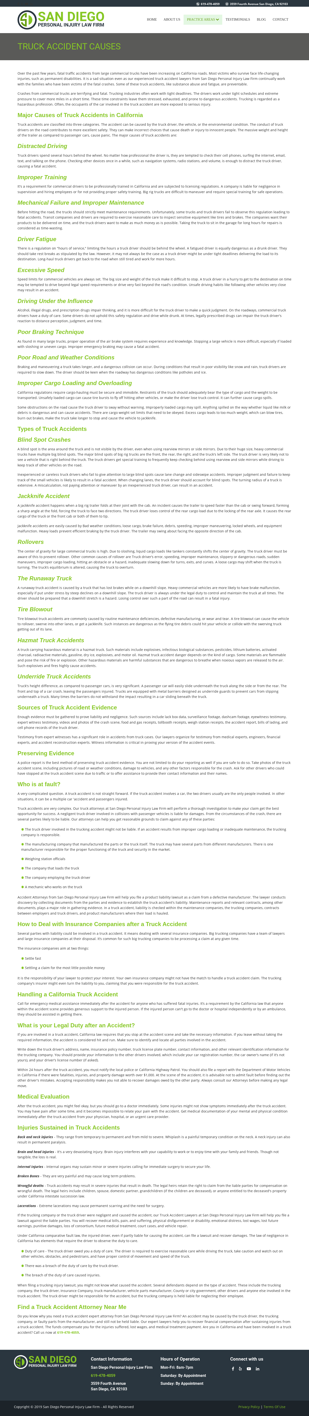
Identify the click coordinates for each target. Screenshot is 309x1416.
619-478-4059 (210, 4)
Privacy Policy (249, 1406)
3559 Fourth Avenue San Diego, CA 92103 (259, 4)
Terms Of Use (274, 1406)
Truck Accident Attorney (69, 1307)
